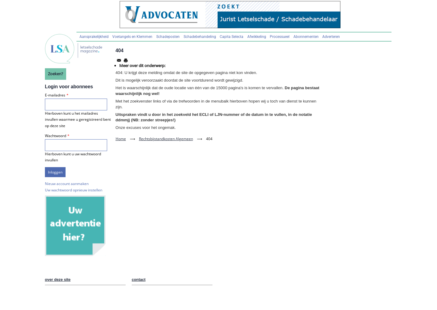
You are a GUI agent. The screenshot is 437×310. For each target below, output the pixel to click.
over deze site (58, 279)
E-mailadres (55, 95)
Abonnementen (306, 37)
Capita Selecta (231, 37)
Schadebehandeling (200, 37)
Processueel (280, 37)
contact (139, 279)
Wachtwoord (55, 135)
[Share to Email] (119, 60)
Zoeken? (55, 73)
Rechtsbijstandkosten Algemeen (166, 138)
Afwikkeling (256, 37)
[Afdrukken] (126, 60)
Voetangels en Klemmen (132, 37)
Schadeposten (168, 37)
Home (121, 138)
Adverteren (331, 37)
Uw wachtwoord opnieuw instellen (73, 190)
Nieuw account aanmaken (67, 183)
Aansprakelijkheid (94, 37)
